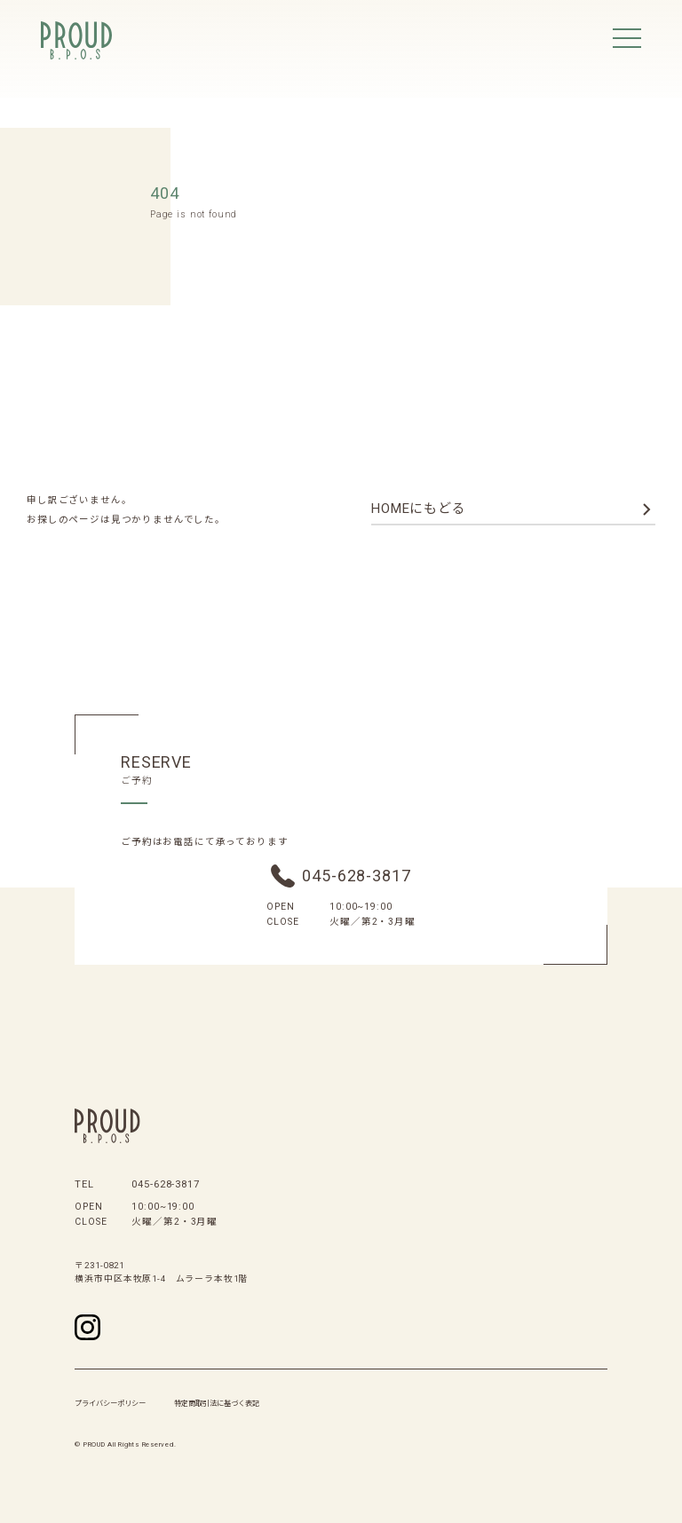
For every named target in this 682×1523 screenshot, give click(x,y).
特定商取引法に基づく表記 (216, 1403)
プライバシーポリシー (110, 1403)
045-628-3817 (356, 875)
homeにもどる (418, 509)
